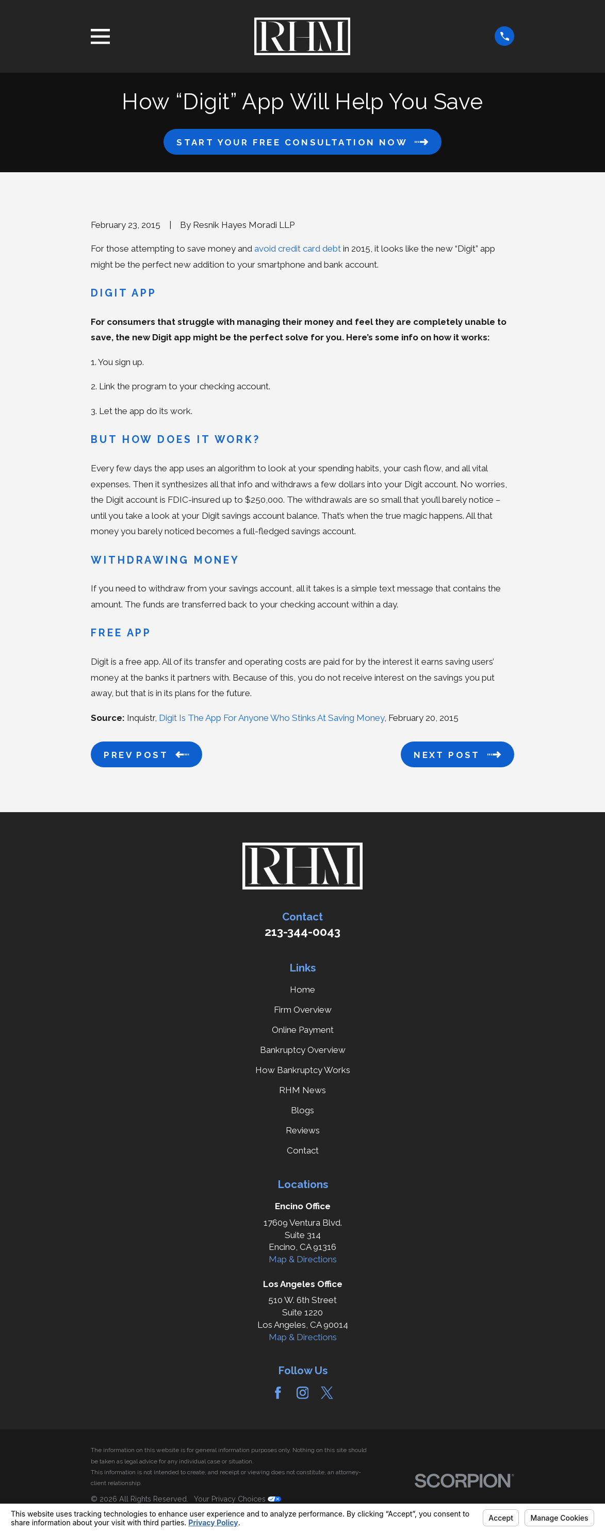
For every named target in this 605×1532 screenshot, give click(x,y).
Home (302, 989)
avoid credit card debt (297, 248)
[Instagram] (303, 1393)
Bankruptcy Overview (303, 1050)
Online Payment (303, 1030)
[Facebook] (278, 1393)
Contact (303, 1150)
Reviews (303, 1130)
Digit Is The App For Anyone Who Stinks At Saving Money (271, 718)
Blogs (302, 1110)
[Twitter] (327, 1393)
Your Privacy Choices (237, 1499)
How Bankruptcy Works (302, 1070)
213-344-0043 (302, 931)
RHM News (302, 1090)
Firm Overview (303, 1009)
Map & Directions (303, 1259)
